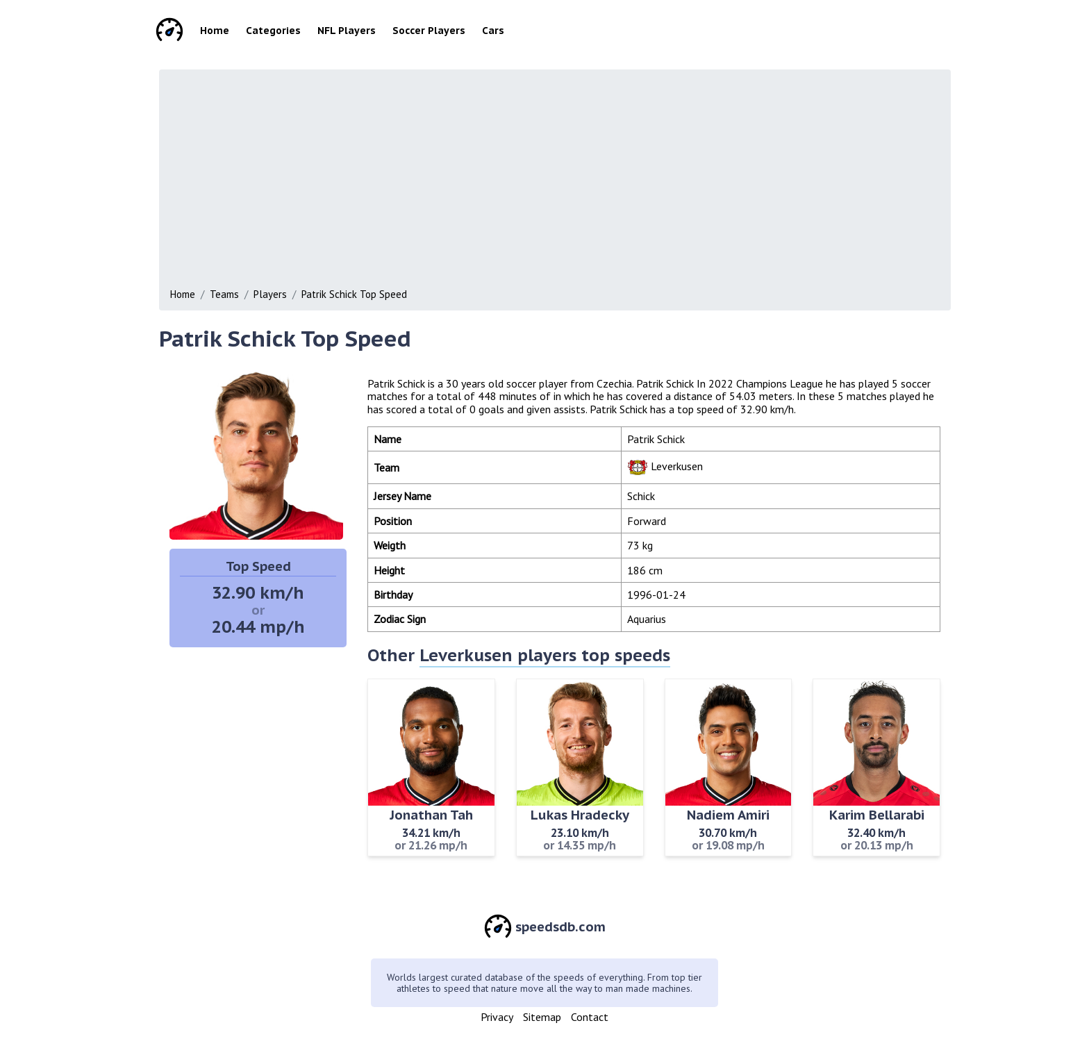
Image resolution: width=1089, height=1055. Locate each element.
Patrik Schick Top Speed (354, 294)
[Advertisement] (587, 182)
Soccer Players (428, 30)
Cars (493, 30)
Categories (273, 30)
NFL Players (346, 30)
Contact (589, 1017)
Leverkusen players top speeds (544, 655)
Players (270, 294)
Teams (224, 294)
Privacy (497, 1017)
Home (214, 30)
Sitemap (542, 1017)
